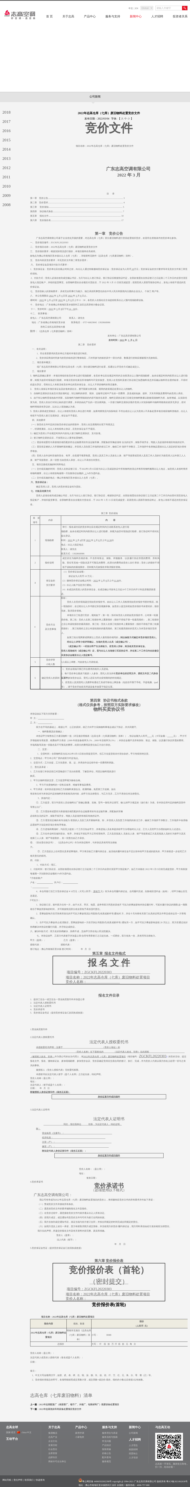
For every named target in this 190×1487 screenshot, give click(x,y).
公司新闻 (95, 96)
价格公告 (106, 1453)
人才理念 (133, 1445)
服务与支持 (112, 16)
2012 (6, 167)
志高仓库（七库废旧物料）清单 (61, 1395)
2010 (6, 186)
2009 (6, 195)
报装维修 (106, 1449)
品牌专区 (52, 1457)
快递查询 (40, 1480)
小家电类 (79, 1437)
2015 (6, 140)
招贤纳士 (133, 1453)
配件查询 (106, 1457)
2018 (6, 112)
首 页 (49, 16)
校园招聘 (133, 1449)
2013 (6, 158)
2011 (6, 177)
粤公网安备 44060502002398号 (97, 1481)
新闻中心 (136, 16)
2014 (6, 149)
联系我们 (29, 1480)
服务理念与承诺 (110, 1433)
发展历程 (52, 1445)
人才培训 (133, 1457)
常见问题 (106, 1441)
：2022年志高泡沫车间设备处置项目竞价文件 (59, 1409)
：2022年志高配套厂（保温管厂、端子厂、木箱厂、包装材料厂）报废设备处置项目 (78, 1404)
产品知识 (106, 1445)
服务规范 (106, 1461)
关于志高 (68, 16)
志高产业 (52, 1437)
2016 (6, 130)
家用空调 (79, 1433)
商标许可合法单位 (57, 1461)
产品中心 (90, 16)
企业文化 (52, 1441)
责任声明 (18, 1480)
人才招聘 (157, 16)
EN (136, 8)
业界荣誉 (52, 1453)
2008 (6, 204)
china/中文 (26, 1432)
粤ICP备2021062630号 (177, 1481)
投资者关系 (180, 16)
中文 (131, 8)
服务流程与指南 (110, 1437)
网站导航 (6, 1480)
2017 (6, 121)
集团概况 (52, 1433)
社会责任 (52, 1449)
